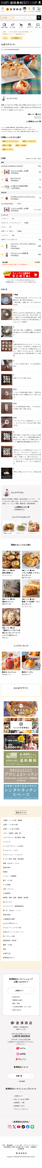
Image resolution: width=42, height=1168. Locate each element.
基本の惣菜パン (7, 573)
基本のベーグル (27, 672)
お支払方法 (15, 997)
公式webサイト (19, 509)
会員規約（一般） (19, 1102)
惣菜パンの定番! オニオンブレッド (31, 603)
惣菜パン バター (8, 149)
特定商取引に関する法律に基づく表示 (16, 1147)
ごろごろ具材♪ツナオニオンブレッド (31, 574)
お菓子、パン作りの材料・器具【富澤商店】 (15, 32)
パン (5, 38)
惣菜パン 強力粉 (21, 145)
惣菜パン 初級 (7, 145)
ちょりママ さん (12, 98)
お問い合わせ (16, 1010)
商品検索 (10, 1145)
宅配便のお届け (17, 1000)
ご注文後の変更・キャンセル (21, 1007)
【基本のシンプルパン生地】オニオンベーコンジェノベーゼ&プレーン (11, 632)
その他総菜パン (16, 38)
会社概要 (21, 1081)
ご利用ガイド (17, 1096)
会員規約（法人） (19, 1106)
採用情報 (21, 1149)
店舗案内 (34, 1147)
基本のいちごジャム (9, 672)
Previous (3, 528)
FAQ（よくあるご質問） (21, 1099)
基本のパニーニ (7, 602)
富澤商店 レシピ (7, 34)
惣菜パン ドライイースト (10, 141)
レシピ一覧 (18, 1145)
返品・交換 (15, 1003)
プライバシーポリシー (20, 1109)
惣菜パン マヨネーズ (29, 141)
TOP (3, 1145)
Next (39, 528)
